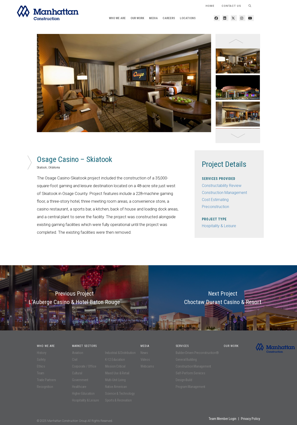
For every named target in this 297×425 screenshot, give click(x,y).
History (41, 353)
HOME (210, 6)
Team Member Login (222, 418)
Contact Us (231, 6)
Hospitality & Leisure (219, 226)
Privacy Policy (250, 418)
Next (214, 88)
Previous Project (74, 297)
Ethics (41, 366)
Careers (169, 18)
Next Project (222, 297)
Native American (116, 387)
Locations (188, 18)
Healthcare (79, 387)
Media (153, 18)
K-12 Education (115, 359)
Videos (145, 359)
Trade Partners (46, 380)
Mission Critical (115, 366)
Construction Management (224, 192)
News (144, 353)
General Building (186, 359)
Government (80, 380)
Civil (74, 359)
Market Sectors (84, 346)
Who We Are (117, 18)
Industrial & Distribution (120, 353)
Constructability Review (221, 185)
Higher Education (83, 393)
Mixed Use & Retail (117, 373)
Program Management (190, 387)
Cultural (77, 373)
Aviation (77, 353)
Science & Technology (120, 393)
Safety (41, 359)
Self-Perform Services (190, 373)
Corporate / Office (84, 366)
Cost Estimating (215, 199)
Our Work (137, 18)
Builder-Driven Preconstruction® (197, 353)
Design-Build (184, 380)
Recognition (45, 387)
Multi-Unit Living (115, 380)
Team (40, 373)
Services (182, 346)
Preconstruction (215, 206)
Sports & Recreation (118, 400)
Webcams (147, 366)
